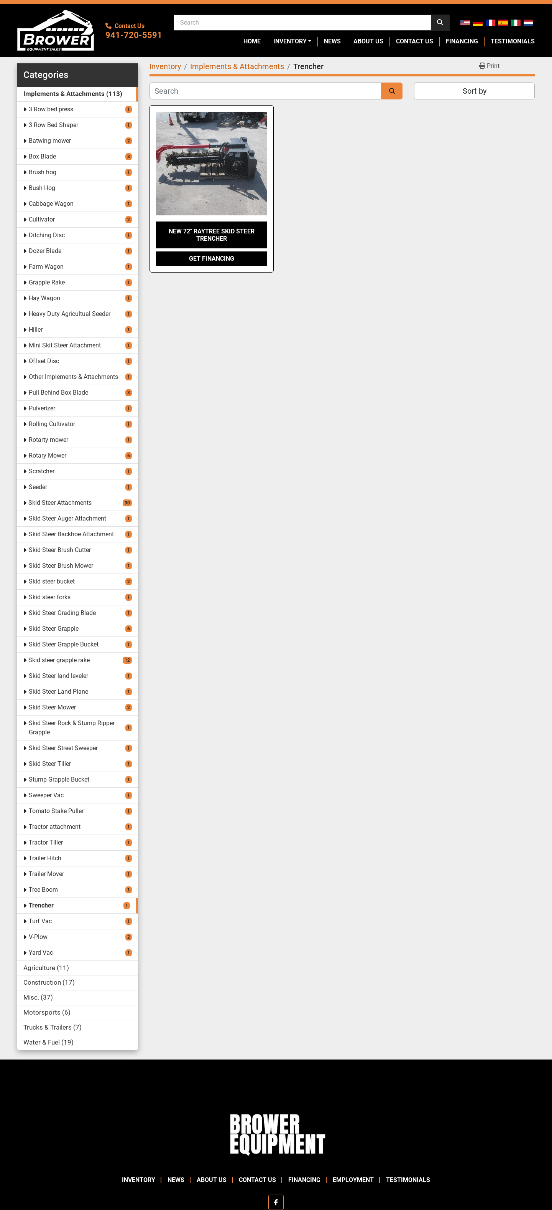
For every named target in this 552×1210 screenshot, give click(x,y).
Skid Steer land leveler (58, 675)
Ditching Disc (47, 235)
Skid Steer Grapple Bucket (64, 644)
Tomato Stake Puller (56, 811)
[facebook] (276, 1202)
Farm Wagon (46, 266)
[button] (292, 41)
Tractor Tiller (46, 842)
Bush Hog (42, 188)
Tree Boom (43, 889)
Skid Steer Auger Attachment (67, 518)
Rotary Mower (47, 455)
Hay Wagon (44, 298)
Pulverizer (42, 408)
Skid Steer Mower (52, 707)
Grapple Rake (47, 282)
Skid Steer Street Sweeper (63, 748)
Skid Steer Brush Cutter (60, 550)
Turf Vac (40, 921)
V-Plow (38, 937)
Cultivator (42, 219)
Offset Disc (44, 361)
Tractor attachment (54, 826)
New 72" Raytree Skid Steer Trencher (212, 235)
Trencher (41, 905)
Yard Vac (41, 952)
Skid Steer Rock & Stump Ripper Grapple (72, 727)
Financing (462, 41)
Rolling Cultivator (52, 424)
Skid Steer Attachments (60, 502)
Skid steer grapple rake (59, 660)
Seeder (38, 487)
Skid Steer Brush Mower (61, 565)
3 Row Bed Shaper (53, 125)
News (332, 41)
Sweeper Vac (46, 795)
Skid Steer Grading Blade (62, 613)
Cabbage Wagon (51, 203)
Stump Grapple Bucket (59, 779)
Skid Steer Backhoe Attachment (71, 534)
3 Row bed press (51, 109)
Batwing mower (50, 140)
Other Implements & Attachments (73, 376)
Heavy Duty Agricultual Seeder (69, 313)
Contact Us (414, 41)
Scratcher (41, 471)
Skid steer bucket (52, 581)
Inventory (290, 41)
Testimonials (513, 41)
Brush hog (42, 172)
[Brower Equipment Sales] (276, 1133)
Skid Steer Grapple (54, 628)
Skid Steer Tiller (50, 763)
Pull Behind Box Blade (58, 392)
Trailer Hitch (45, 858)
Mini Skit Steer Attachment (65, 345)
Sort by (474, 91)
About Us (368, 41)
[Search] (302, 22)
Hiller (36, 329)
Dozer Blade (45, 251)
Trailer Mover (46, 874)
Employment (353, 1180)
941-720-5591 (133, 35)
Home (252, 41)
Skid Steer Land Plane (58, 691)
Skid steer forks (50, 597)
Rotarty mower (48, 439)
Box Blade (42, 156)
